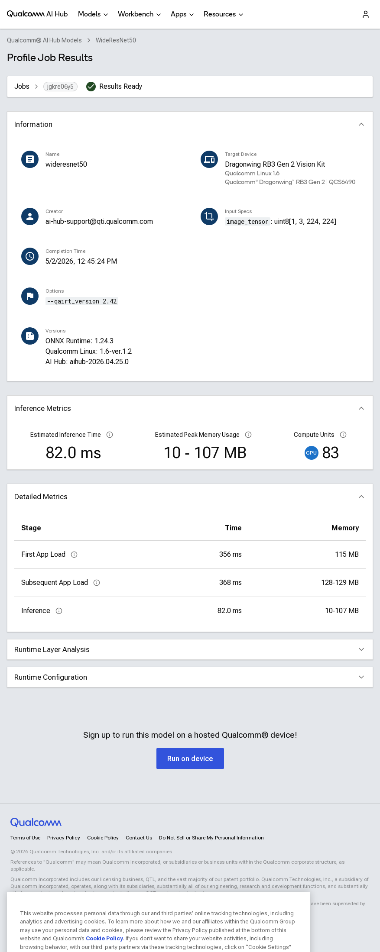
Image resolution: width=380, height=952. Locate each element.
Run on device (190, 759)
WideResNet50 (116, 40)
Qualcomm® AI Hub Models (44, 40)
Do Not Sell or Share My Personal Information (211, 838)
